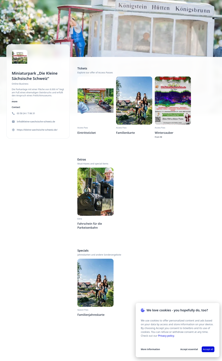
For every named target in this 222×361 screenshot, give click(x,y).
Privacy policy (166, 335)
